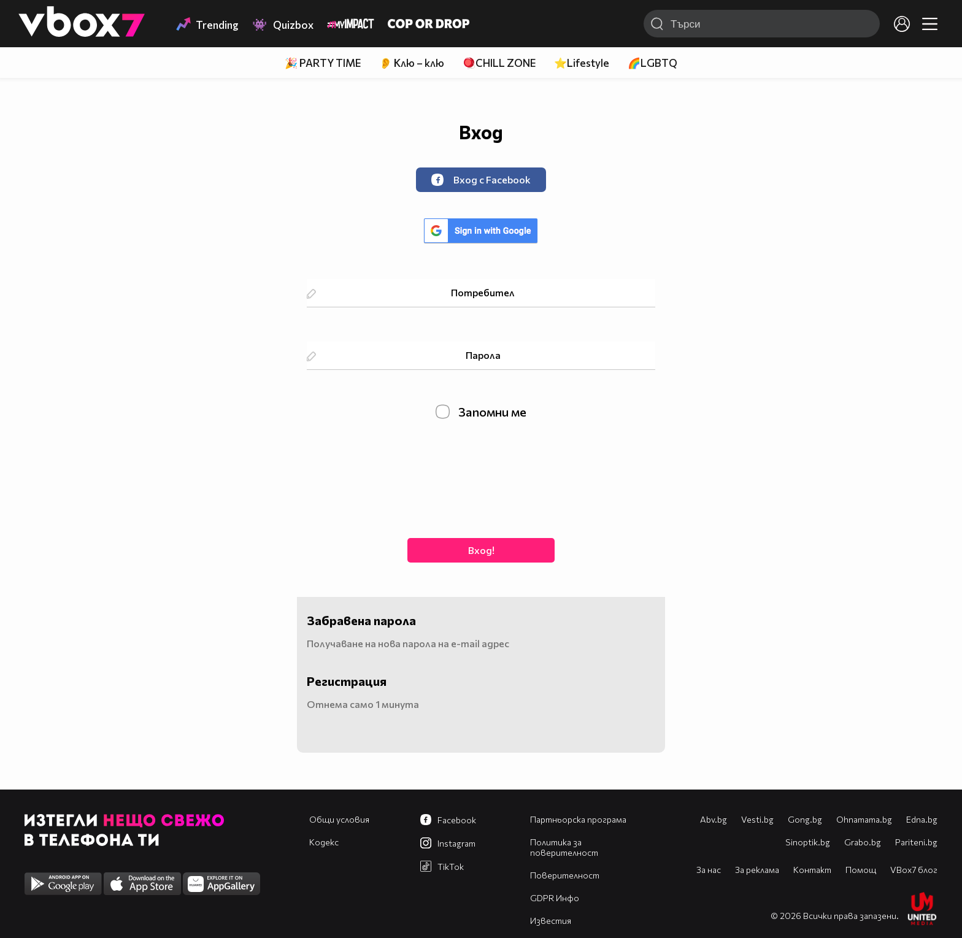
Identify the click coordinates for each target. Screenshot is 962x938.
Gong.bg (805, 819)
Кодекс (324, 842)
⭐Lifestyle (581, 62)
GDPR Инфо (554, 898)
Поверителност (564, 875)
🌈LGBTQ (652, 62)
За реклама (757, 869)
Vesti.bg (757, 819)
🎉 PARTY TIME (323, 62)
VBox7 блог (913, 869)
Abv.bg (713, 819)
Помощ (860, 869)
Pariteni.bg (916, 842)
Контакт (812, 869)
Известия (550, 920)
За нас (708, 869)
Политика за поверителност (564, 847)
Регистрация (347, 681)
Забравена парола (361, 620)
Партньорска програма (578, 819)
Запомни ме (481, 411)
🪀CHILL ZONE (499, 62)
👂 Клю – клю (411, 62)
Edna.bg (921, 819)
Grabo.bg (862, 842)
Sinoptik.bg (807, 842)
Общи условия (339, 819)
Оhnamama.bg (864, 819)
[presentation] (481, 477)
